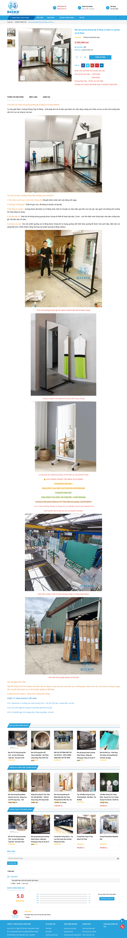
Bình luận (33, 97)
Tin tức (81, 17)
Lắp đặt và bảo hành (67, 17)
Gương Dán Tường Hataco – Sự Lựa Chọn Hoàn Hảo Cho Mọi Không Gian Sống (63, 839)
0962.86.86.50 (61, 6)
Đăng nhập (85, 9)
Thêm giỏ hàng (100, 57)
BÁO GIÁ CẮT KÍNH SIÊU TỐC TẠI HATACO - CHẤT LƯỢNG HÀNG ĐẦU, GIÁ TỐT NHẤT (63, 755)
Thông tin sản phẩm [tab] (15, 97)
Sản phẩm (51, 17)
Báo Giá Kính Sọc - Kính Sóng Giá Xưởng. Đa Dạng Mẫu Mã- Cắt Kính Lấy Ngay (109, 755)
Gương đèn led (68, 931)
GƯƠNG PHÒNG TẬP (20, 22)
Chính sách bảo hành (88, 928)
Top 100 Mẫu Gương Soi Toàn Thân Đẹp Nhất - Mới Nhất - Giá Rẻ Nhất (86, 797)
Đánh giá (46, 97)
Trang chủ (10, 22)
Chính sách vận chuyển (89, 931)
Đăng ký (92, 9)
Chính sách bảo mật (88, 935)
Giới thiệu (40, 17)
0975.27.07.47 (61, 9)
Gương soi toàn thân (70, 928)
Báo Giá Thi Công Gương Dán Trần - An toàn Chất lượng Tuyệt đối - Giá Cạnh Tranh (17, 755)
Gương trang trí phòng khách (72, 935)
